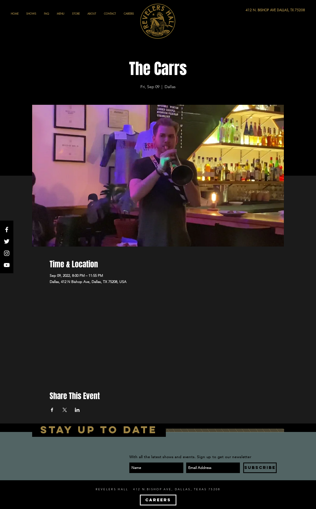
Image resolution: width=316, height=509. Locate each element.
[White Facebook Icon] (6, 229)
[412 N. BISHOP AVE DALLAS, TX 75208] (256, 10)
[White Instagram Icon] (6, 253)
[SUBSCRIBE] (260, 468)
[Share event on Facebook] (52, 410)
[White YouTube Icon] (6, 265)
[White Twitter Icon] (6, 241)
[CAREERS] (158, 500)
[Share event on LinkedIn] (77, 410)
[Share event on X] (64, 410)
